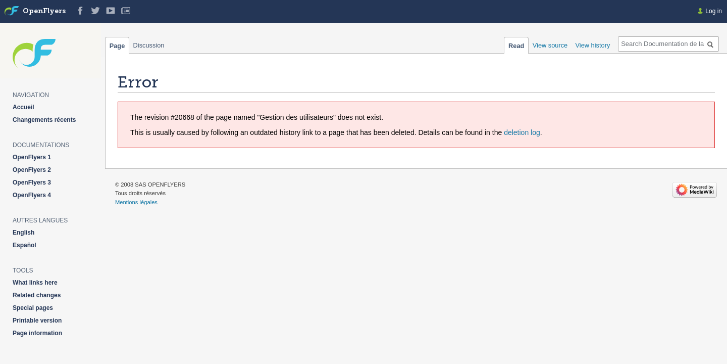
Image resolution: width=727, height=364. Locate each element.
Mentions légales (136, 202)
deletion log (522, 132)
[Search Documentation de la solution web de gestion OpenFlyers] (668, 44)
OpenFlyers (44, 11)
